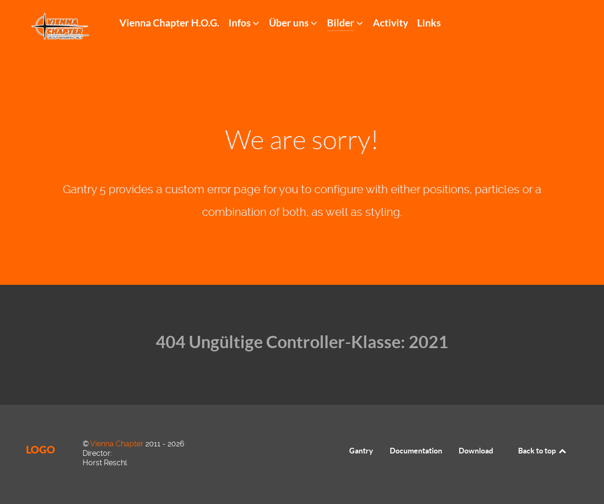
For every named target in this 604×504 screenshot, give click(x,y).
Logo (40, 449)
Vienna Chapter (117, 443)
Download (476, 450)
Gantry (361, 450)
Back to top (542, 450)
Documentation (416, 450)
